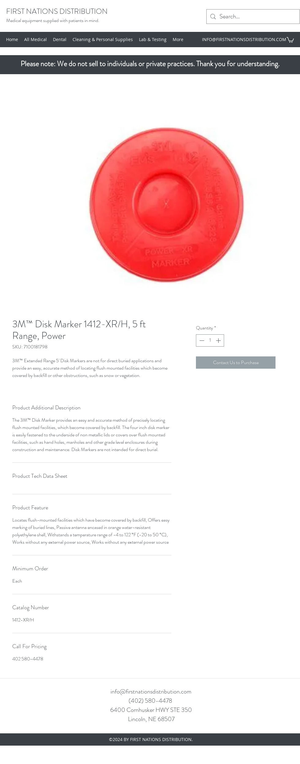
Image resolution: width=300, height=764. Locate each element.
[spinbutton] (210, 340)
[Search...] (253, 17)
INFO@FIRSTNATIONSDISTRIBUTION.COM (244, 39)
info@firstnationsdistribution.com (151, 691)
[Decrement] (201, 340)
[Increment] (219, 340)
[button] (290, 39)
